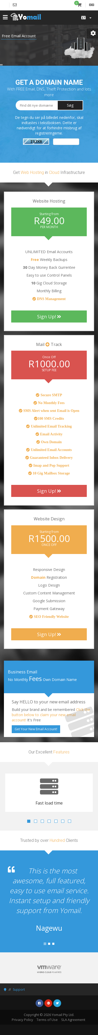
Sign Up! (49, 316)
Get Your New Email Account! (36, 729)
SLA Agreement (73, 1019)
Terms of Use (47, 1019)
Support (19, 989)
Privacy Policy (22, 1019)
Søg (70, 105)
